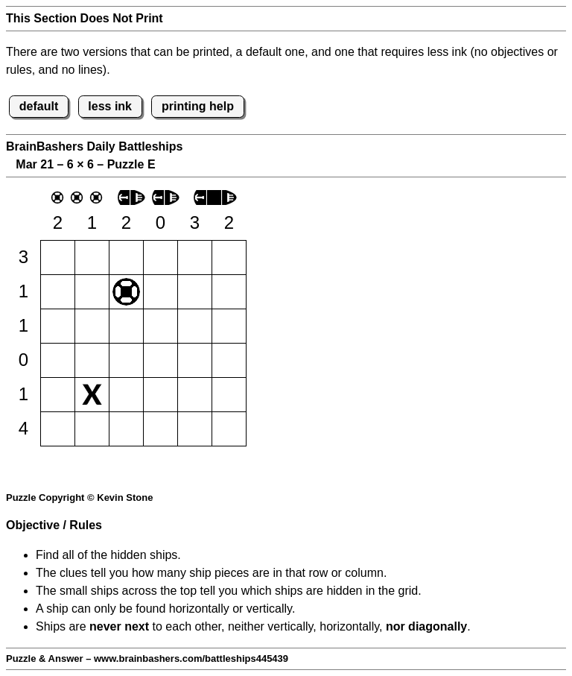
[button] (57, 257)
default (38, 106)
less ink (110, 106)
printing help (198, 106)
